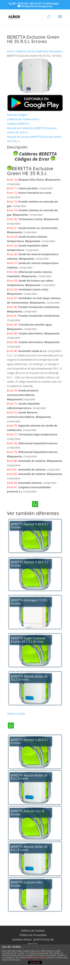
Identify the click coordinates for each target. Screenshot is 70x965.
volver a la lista (16, 713)
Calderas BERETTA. (18, 123)
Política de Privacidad (32, 935)
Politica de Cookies (33, 930)
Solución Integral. (17, 115)
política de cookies (36, 957)
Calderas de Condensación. (23, 119)
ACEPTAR (35, 962)
